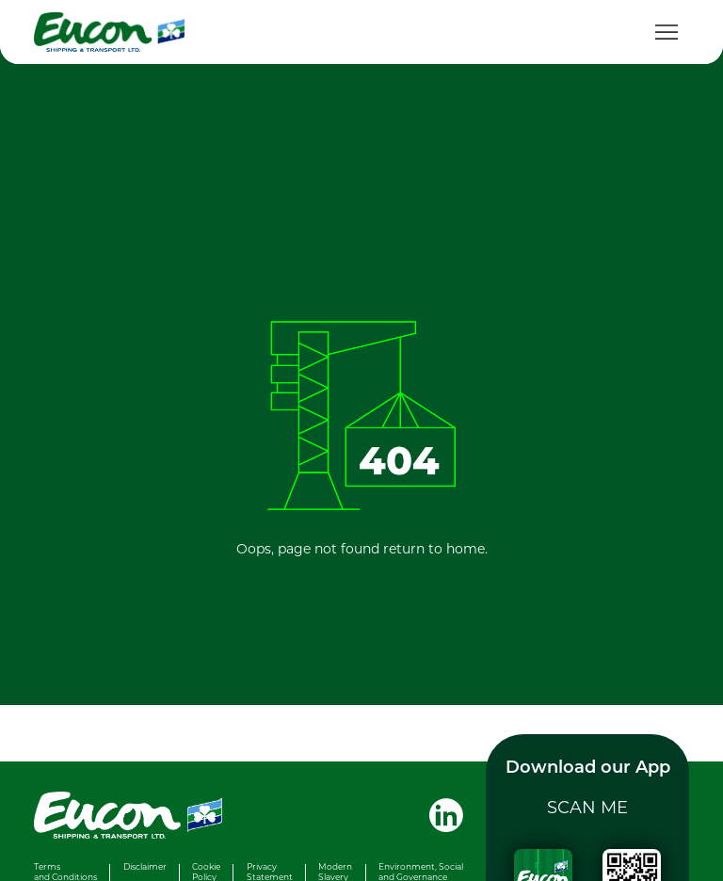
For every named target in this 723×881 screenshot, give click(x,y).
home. (467, 548)
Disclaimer (145, 866)
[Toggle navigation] (666, 32)
